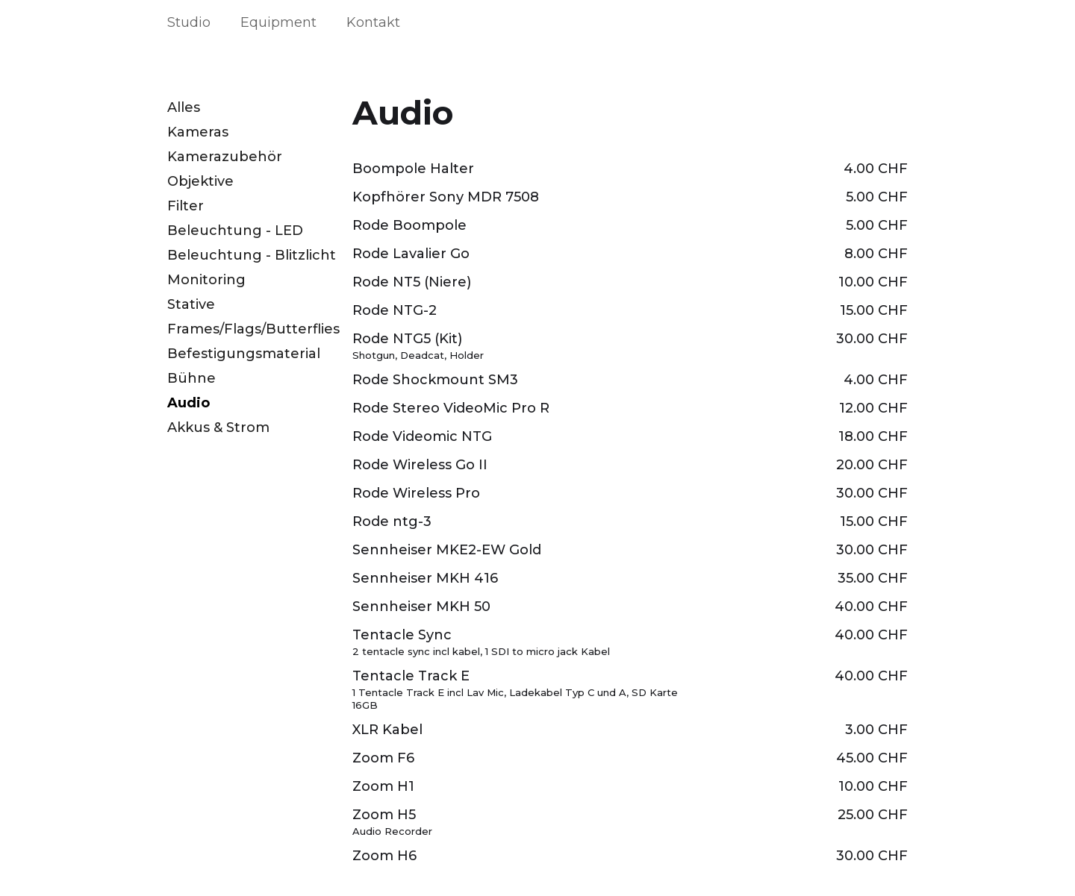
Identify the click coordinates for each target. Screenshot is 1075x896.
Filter (185, 206)
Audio (188, 403)
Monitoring (206, 280)
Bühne (191, 378)
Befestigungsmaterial (243, 353)
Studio (189, 22)
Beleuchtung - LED (235, 230)
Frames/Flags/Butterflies (253, 329)
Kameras (197, 132)
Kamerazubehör (224, 156)
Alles (183, 107)
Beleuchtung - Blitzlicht (251, 255)
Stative (191, 304)
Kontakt (373, 22)
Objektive (200, 181)
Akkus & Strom (218, 427)
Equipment (278, 22)
